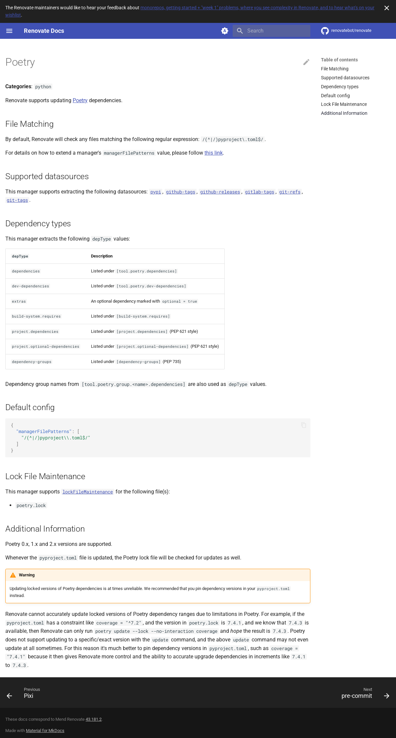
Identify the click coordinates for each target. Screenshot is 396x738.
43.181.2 (94, 719)
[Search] (271, 31)
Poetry (80, 100)
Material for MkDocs (45, 730)
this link (213, 153)
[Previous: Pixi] (25, 694)
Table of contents (339, 59)
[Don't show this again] (387, 8)
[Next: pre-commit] (363, 694)
